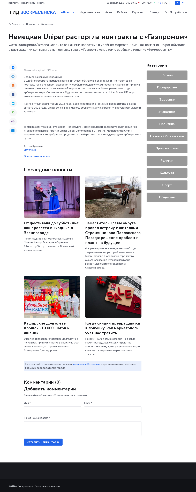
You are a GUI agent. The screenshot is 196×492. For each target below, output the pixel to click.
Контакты (14, 3)
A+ (183, 3)
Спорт (167, 184)
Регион (167, 74)
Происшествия (167, 148)
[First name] (52, 408)
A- (172, 3)
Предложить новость (33, 3)
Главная (14, 23)
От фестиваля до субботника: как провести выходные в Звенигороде (52, 227)
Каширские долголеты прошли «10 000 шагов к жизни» (47, 326)
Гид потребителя (176, 12)
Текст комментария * (37, 416)
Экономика (47, 23)
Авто (108, 12)
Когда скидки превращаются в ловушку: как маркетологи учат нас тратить (113, 326)
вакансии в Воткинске (86, 362)
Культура (167, 172)
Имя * (27, 401)
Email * (88, 401)
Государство (167, 87)
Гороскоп (138, 12)
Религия (167, 160)
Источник (30, 149)
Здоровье (167, 99)
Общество (167, 196)
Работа (122, 12)
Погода (154, 12)
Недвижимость (90, 12)
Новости (68, 12)
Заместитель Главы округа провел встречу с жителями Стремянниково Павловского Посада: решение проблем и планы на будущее (113, 232)
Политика (167, 123)
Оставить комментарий (43, 440)
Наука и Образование (167, 135)
